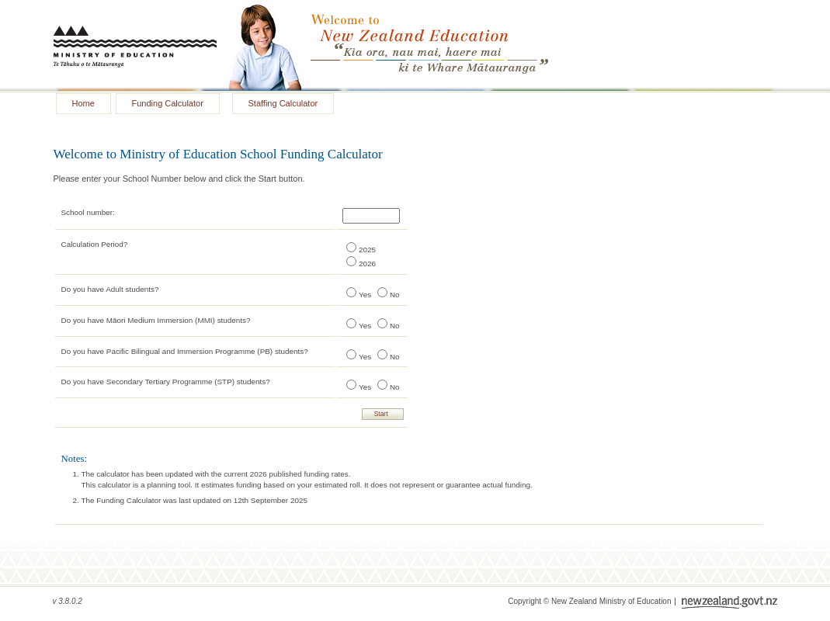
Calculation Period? (94, 244)
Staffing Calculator (283, 103)
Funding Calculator (167, 103)
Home (83, 103)
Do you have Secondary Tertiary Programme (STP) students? (165, 381)
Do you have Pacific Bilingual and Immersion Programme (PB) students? (184, 351)
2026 (367, 263)
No (395, 294)
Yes (365, 294)
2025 (367, 249)
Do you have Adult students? (110, 289)
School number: (88, 212)
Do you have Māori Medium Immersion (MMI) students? (156, 320)
